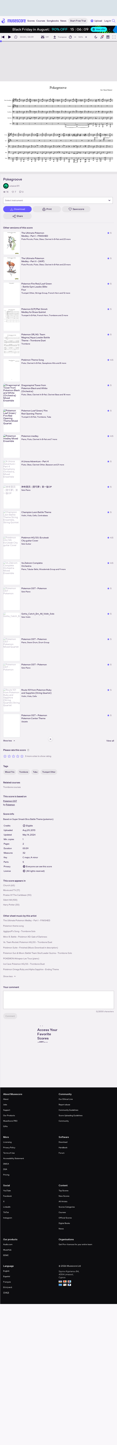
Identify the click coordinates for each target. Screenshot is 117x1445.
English (6, 1271)
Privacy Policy (9, 1147)
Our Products (9, 1115)
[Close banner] (109, 29)
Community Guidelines (68, 1110)
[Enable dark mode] (96, 37)
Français (7, 1282)
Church (6, 885)
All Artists (63, 1201)
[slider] (1, 41)
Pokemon (10, 804)
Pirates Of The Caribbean (15, 895)
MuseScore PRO (10, 1121)
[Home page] (14, 20)
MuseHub (7, 1250)
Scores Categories (67, 1207)
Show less (9, 976)
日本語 (6, 1293)
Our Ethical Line (66, 1099)
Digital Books (64, 1223)
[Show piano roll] (108, 37)
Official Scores (65, 1218)
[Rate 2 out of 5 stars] (9, 756)
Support (6, 1110)
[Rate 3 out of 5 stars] (13, 756)
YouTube (7, 1190)
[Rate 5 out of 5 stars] (22, 756)
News (61, 1229)
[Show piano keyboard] (102, 37)
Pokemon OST (10, 801)
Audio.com (7, 1244)
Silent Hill (7, 900)
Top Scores (63, 1190)
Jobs (5, 1104)
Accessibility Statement (13, 1158)
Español (6, 1276)
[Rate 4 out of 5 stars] (18, 756)
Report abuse (64, 1104)
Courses (62, 1212)
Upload (96, 21)
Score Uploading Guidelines (70, 1115)
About (5, 1099)
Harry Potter (9, 904)
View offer (98, 29)
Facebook (7, 1196)
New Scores (64, 1196)
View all (110, 740)
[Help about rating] (28, 750)
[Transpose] (59, 37)
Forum (61, 1153)
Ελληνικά (7, 1287)
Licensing (7, 1142)
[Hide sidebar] (50, 739)
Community (64, 1121)
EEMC (6, 1255)
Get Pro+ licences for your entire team (75, 1244)
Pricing (6, 1175)
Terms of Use (9, 1153)
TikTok (6, 1212)
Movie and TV (9, 890)
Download (63, 1142)
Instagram (7, 1218)
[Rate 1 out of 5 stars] (5, 756)
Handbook (63, 1147)
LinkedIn (6, 1207)
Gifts (5, 1126)
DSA (5, 1169)
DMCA (6, 1164)
